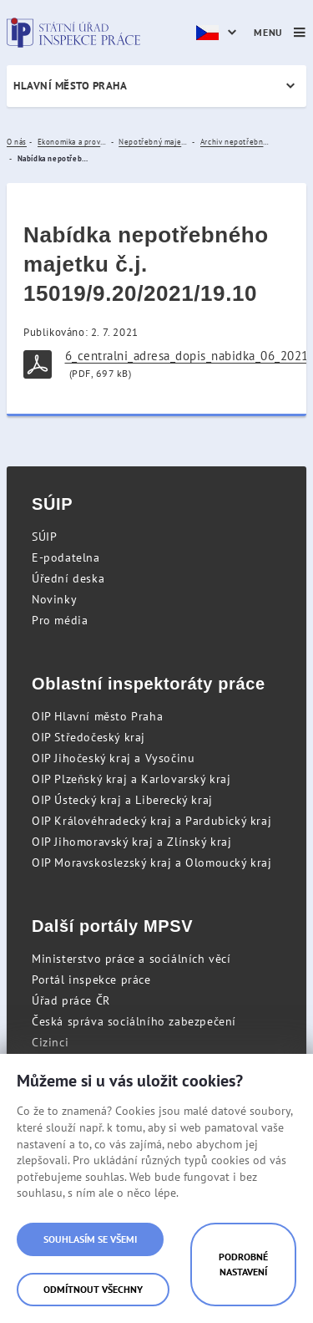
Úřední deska (68, 578)
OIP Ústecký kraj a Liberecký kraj (122, 799)
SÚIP (44, 536)
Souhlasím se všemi (90, 1239)
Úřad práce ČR (71, 1000)
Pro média (60, 620)
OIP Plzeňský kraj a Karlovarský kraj (131, 778)
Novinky (54, 599)
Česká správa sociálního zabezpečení (134, 1021)
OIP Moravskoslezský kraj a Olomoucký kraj (152, 862)
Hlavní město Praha (70, 86)
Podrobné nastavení (243, 1264)
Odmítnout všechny (93, 1289)
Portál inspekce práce (91, 979)
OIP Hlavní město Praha (97, 716)
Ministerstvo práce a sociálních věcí (131, 958)
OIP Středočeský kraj (88, 737)
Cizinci (50, 1042)
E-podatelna (66, 557)
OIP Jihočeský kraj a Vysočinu (113, 758)
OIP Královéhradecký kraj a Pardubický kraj (151, 820)
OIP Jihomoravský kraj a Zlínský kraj (132, 841)
